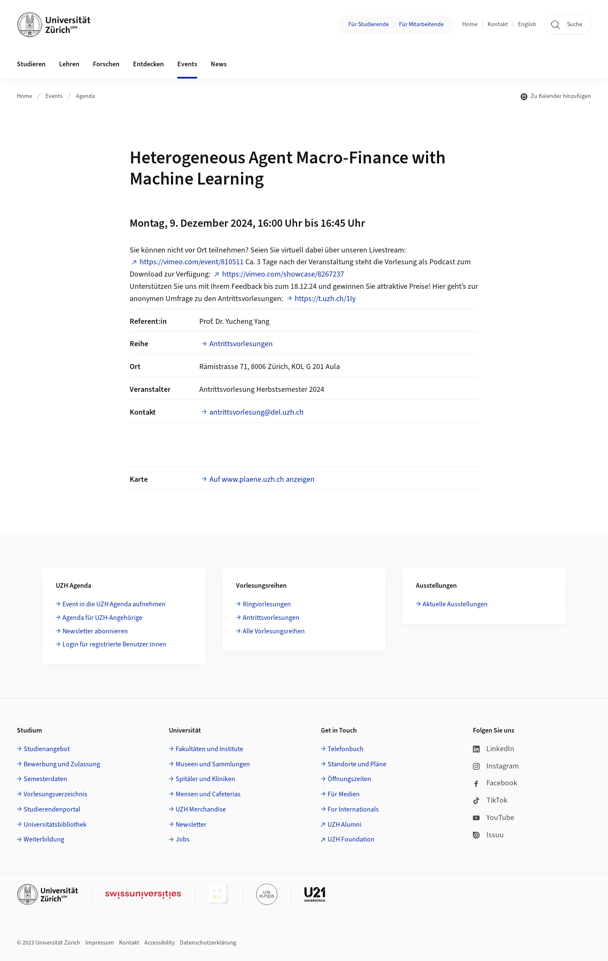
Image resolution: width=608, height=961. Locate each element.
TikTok (490, 800)
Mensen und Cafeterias (208, 794)
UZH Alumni (344, 824)
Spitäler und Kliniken (205, 779)
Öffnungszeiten (349, 779)
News (219, 64)
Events (54, 96)
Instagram (496, 766)
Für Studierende (368, 24)
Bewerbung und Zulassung (62, 764)
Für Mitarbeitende (421, 24)
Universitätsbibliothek (55, 824)
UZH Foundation (351, 839)
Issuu (488, 835)
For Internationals (353, 809)
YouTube (493, 817)
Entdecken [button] (148, 64)
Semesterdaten (45, 779)
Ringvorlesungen (267, 604)
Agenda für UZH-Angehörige (102, 617)
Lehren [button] (69, 64)
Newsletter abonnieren (95, 631)
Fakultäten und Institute (209, 749)
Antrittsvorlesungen (241, 344)
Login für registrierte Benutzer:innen (114, 644)
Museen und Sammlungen (213, 764)
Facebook (495, 783)
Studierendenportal (52, 809)
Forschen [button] (106, 64)
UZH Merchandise (201, 809)
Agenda (85, 96)
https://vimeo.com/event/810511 (192, 262)
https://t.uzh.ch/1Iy (325, 298)
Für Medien (344, 794)
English (527, 24)
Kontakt (498, 24)
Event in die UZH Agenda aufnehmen (114, 604)
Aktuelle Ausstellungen (455, 604)
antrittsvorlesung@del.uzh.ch (256, 412)
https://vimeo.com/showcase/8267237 (283, 274)
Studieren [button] (31, 64)
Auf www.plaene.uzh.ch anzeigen (262, 479)
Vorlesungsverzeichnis (55, 794)
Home (470, 24)
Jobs (183, 839)
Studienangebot (47, 749)
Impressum (99, 943)
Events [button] (187, 64)
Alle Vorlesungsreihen (274, 631)
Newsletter (191, 824)
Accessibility (159, 943)
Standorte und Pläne (357, 764)
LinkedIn (493, 749)
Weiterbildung (44, 839)
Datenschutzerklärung (208, 943)
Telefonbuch (346, 749)
